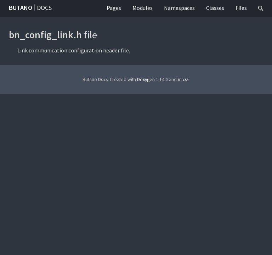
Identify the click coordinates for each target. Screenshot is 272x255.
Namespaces (179, 7)
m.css (183, 79)
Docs (44, 8)
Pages (114, 7)
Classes (215, 7)
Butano (20, 8)
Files (241, 7)
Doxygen (146, 79)
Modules (142, 7)
